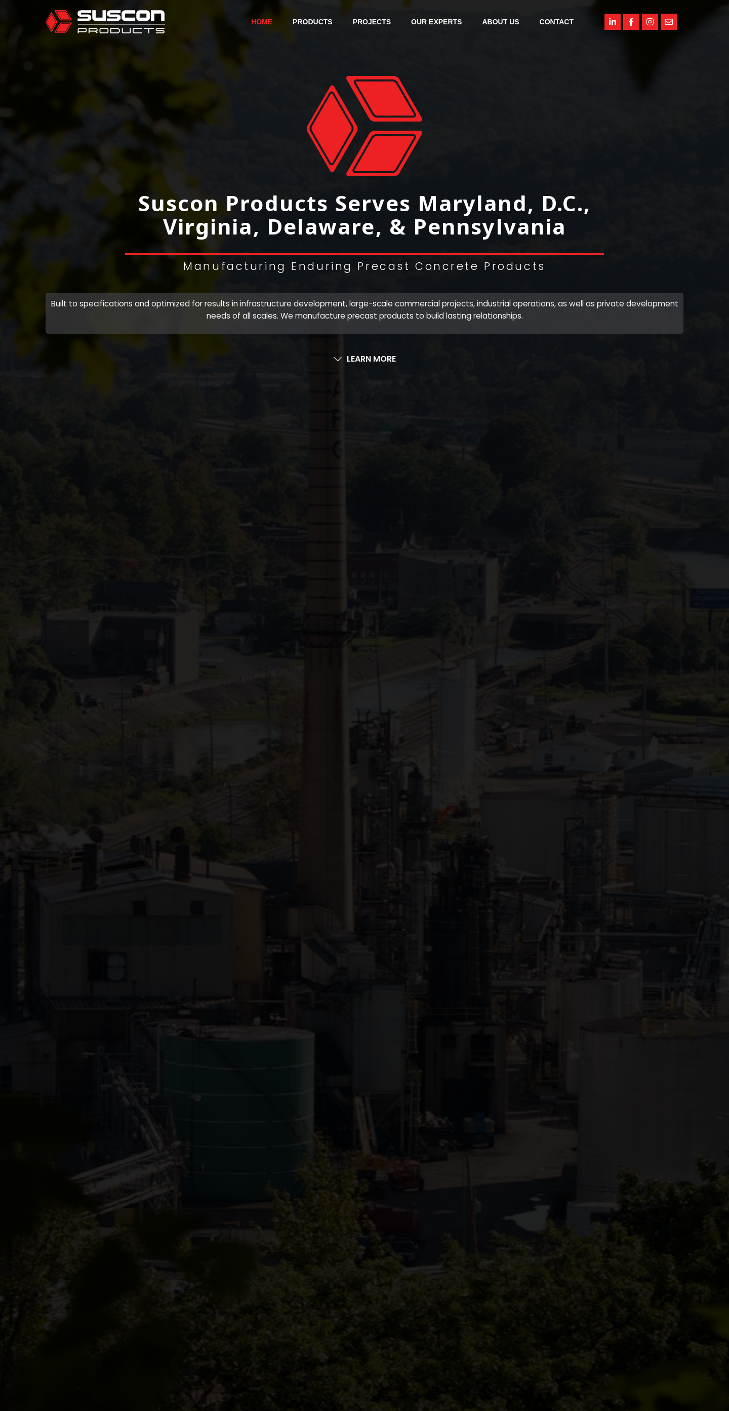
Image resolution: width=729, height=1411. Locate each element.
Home (261, 22)
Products (313, 22)
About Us (500, 22)
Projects (372, 22)
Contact (557, 22)
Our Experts (436, 22)
